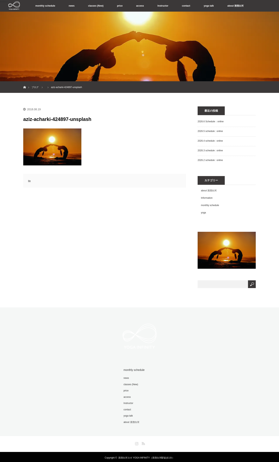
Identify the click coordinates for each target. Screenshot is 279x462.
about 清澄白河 (235, 5)
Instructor (163, 5)
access (140, 5)
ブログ (35, 87)
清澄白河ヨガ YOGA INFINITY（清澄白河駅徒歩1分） (146, 456)
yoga (203, 212)
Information (207, 198)
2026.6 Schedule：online (211, 121)
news (72, 5)
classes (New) (95, 5)
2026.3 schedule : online (210, 150)
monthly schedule (45, 5)
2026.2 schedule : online (210, 160)
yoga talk (209, 5)
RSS (143, 441)
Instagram (136, 441)
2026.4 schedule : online (210, 140)
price (120, 5)
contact (186, 5)
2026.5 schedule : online (210, 131)
